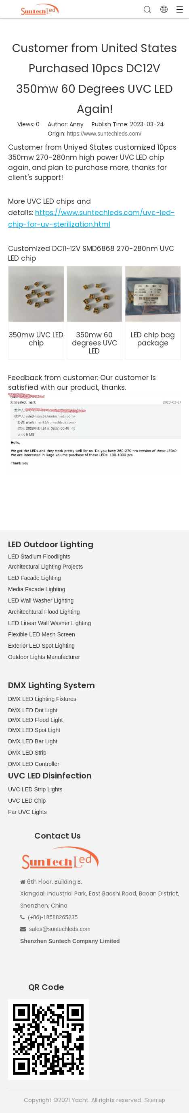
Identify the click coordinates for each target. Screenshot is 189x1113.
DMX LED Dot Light (32, 710)
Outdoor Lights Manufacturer (44, 657)
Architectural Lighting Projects (45, 566)
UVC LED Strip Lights (35, 789)
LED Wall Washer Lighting (41, 600)
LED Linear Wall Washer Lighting (49, 623)
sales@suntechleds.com (59, 929)
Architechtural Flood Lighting (44, 612)
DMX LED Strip (27, 752)
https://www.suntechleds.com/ (104, 133)
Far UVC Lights (27, 812)
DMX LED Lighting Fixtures (42, 699)
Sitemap (154, 1100)
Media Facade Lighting (36, 589)
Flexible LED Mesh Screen (41, 634)
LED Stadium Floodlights (39, 556)
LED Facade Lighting (34, 578)
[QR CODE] (48, 1039)
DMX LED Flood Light (35, 720)
